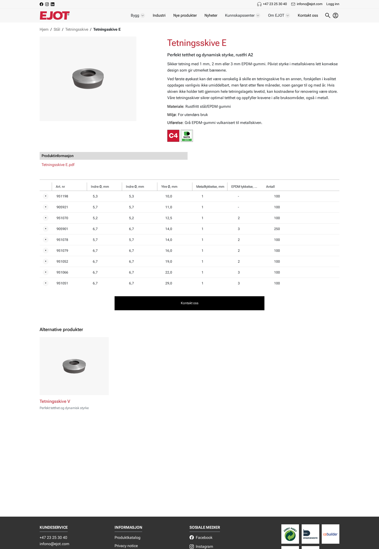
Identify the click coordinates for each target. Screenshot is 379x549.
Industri (159, 15)
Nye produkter (185, 15)
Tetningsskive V (55, 401)
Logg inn (332, 4)
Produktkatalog (127, 537)
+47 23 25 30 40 (275, 4)
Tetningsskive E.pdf (58, 164)
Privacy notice (126, 545)
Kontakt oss (308, 15)
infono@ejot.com (309, 4)
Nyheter (210, 15)
